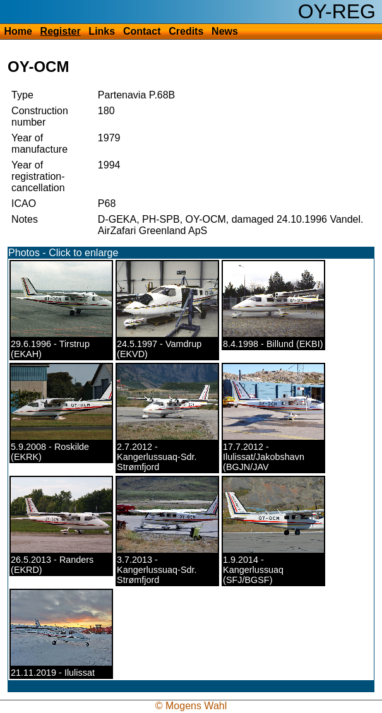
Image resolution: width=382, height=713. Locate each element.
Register (60, 31)
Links (101, 31)
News (225, 31)
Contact (142, 31)
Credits (186, 31)
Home (18, 31)
